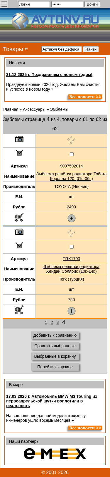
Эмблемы (59, 109)
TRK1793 (71, 258)
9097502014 (71, 166)
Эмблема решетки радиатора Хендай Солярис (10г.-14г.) (71, 269)
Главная (10, 109)
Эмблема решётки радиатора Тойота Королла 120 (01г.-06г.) (71, 176)
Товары (13, 49)
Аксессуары (34, 109)
